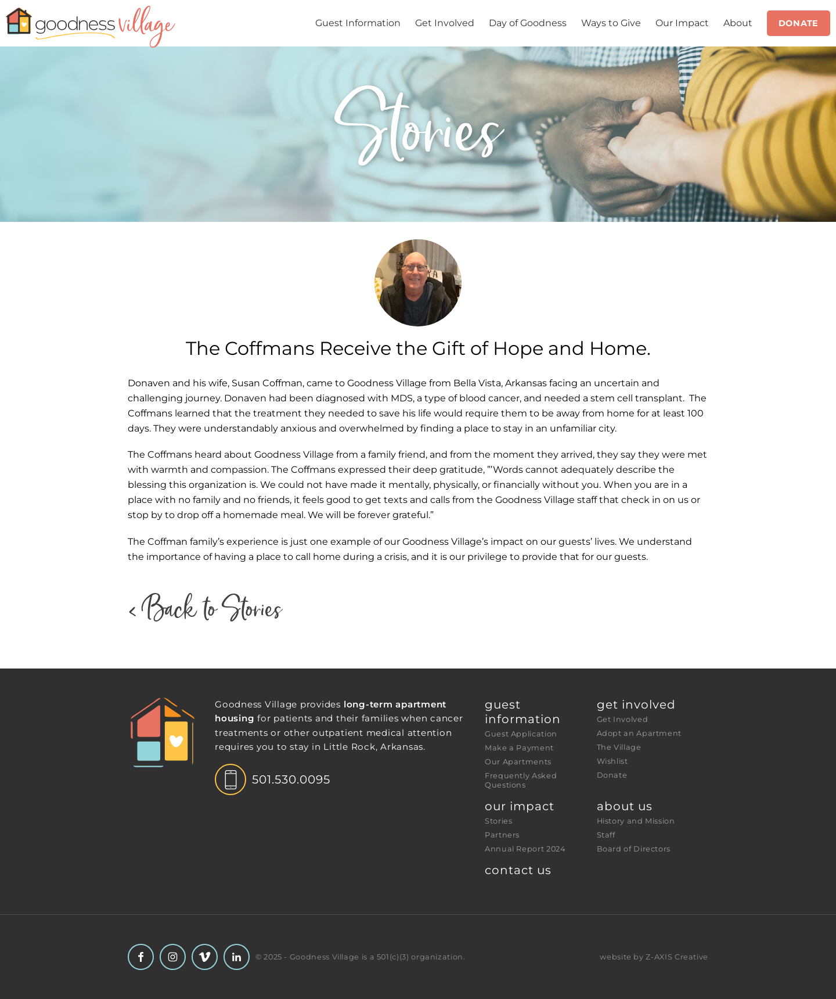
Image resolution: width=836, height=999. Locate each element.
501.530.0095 (291, 779)
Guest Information (358, 22)
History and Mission (636, 821)
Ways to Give (611, 22)
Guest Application (521, 734)
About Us (625, 806)
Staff (606, 835)
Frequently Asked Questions (522, 780)
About (737, 22)
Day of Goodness (528, 22)
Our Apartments (518, 761)
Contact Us (518, 870)
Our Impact (682, 22)
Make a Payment (519, 747)
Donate (799, 23)
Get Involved (444, 22)
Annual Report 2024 (525, 849)
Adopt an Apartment (639, 733)
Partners (502, 835)
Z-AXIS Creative (677, 957)
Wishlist (612, 761)
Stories (498, 821)
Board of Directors (634, 849)
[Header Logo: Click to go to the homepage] (93, 27)
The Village (619, 747)
